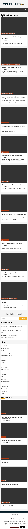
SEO (2, 376)
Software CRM (5, 384)
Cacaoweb (4, 302)
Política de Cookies (14, 527)
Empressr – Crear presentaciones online (11, 67)
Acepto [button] (22, 527)
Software (11, 298)
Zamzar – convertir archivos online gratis (12, 243)
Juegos (3, 362)
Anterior (8, 314)
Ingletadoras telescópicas (7, 337)
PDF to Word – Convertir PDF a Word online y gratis (14, 214)
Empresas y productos (6, 355)
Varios (15, 298)
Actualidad (4, 345)
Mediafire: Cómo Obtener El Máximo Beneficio (12, 155)
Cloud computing (5, 353)
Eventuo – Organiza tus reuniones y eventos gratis (14, 97)
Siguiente (19, 314)
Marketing (4, 365)
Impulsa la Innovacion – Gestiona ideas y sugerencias (11, 37)
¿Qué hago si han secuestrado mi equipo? (11, 330)
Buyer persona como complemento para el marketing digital (11, 327)
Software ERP (4, 386)
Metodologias (4, 367)
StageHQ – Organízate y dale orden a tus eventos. (14, 126)
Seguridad (3, 374)
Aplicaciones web (5, 33)
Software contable (5, 381)
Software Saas (12, 33)
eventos (10, 64)
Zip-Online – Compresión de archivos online (12, 185)
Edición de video (5, 332)
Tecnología (4, 391)
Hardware (3, 360)
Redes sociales (4, 372)
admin (9, 40)
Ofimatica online (16, 64)
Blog (2, 350)
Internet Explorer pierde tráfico (9, 273)
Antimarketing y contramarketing (9, 335)
